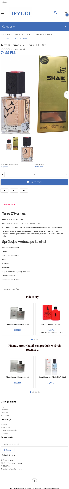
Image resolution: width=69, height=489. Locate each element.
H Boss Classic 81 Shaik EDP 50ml (51, 377)
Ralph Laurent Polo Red (51, 324)
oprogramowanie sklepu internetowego (38, 488)
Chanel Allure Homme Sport (17, 324)
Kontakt (4, 424)
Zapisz (7, 450)
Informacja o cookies (17, 488)
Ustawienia (5, 413)
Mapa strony (6, 427)
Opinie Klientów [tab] (11, 289)
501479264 (6, 466)
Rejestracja (5, 410)
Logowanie (5, 407)
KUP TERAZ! (34, 182)
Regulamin (5, 433)
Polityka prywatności (9, 430)
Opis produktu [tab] (10, 204)
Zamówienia (6, 415)
